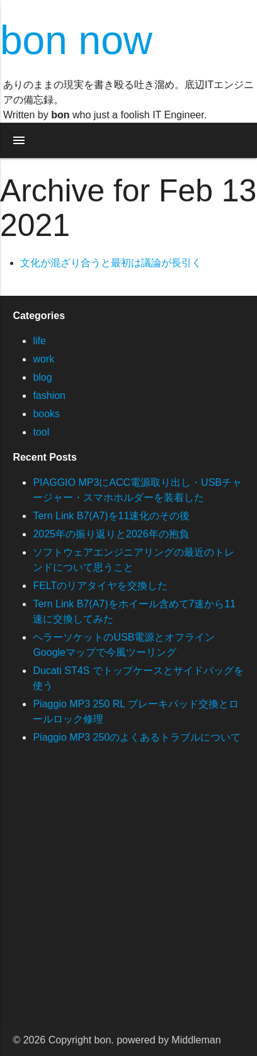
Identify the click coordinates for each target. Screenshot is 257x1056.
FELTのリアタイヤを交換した (100, 585)
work (43, 359)
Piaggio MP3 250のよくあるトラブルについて (137, 737)
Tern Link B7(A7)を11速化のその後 (111, 515)
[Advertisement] (128, 896)
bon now (76, 40)
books (46, 413)
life (39, 340)
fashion (49, 395)
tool (41, 432)
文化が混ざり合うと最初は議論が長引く (111, 262)
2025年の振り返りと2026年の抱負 (110, 534)
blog (42, 377)
